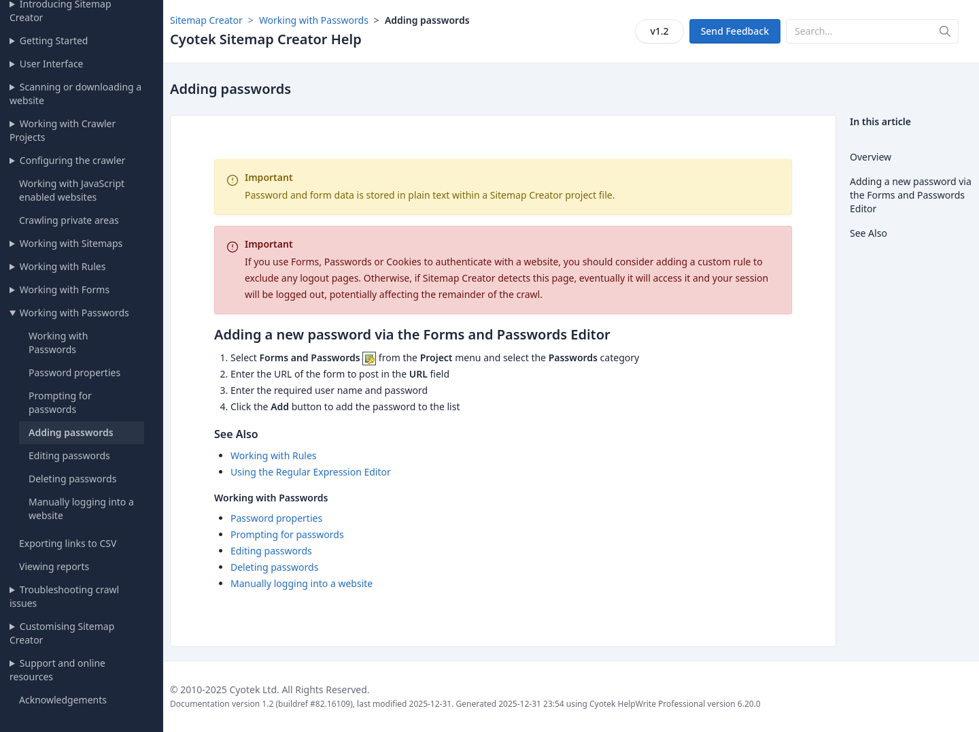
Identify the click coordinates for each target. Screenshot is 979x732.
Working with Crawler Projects (63, 130)
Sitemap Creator (206, 20)
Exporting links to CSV (67, 543)
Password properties (74, 372)
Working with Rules (63, 266)
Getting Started (54, 40)
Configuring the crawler (73, 160)
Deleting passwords (72, 478)
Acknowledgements (63, 699)
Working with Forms (64, 289)
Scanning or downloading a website (75, 93)
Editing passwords (69, 455)
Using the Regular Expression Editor (310, 471)
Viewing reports (54, 566)
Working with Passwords (74, 312)
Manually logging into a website (301, 583)
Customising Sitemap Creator (62, 633)
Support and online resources (57, 669)
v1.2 (659, 30)
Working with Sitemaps (71, 243)
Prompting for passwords (60, 402)
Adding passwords (71, 432)
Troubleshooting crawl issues (64, 596)
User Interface (52, 63)
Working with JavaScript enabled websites (71, 190)
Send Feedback (735, 30)
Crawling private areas (69, 220)
